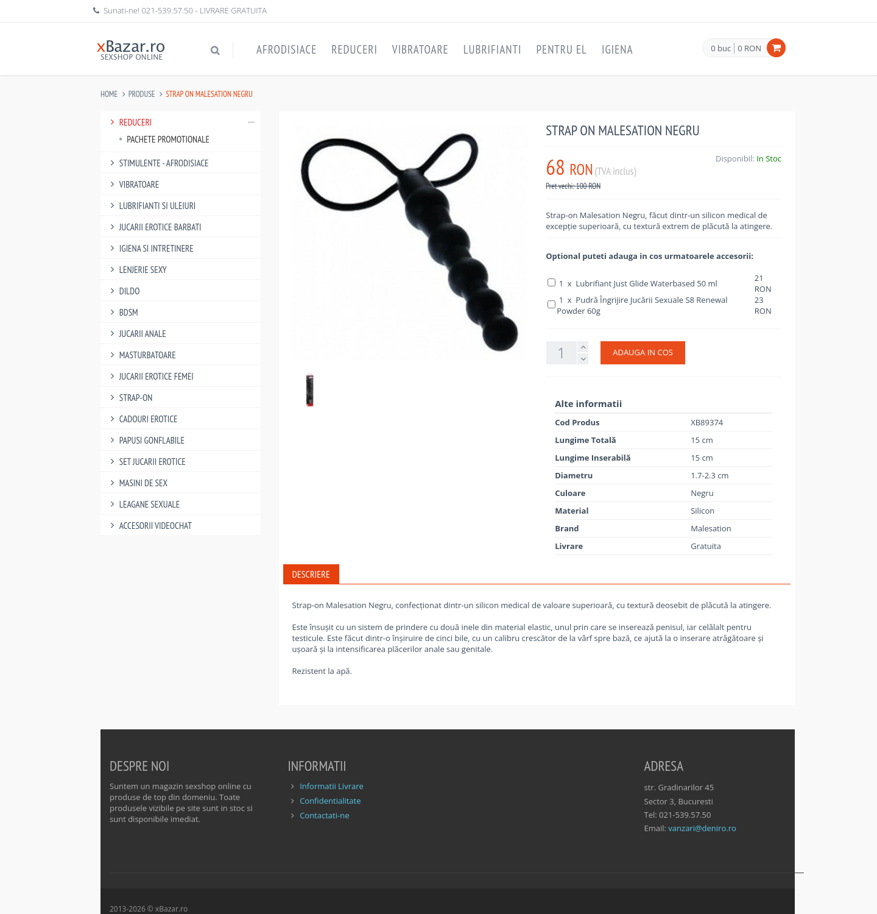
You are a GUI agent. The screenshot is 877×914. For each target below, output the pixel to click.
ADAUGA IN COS (643, 352)
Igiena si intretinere (150, 248)
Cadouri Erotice (142, 419)
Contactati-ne (324, 815)
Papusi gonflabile (146, 440)
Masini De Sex (137, 483)
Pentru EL (561, 49)
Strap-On (129, 397)
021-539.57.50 (167, 10)
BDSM (122, 312)
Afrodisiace (286, 49)
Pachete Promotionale (164, 139)
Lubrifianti (492, 49)
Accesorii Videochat (149, 525)
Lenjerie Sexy (137, 269)
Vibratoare (420, 49)
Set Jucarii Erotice (146, 461)
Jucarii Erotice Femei (150, 376)
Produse (142, 94)
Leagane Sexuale (143, 504)
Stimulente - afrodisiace (157, 163)
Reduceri (354, 49)
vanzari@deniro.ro (702, 828)
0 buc (721, 49)
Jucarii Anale (136, 333)
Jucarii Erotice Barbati (154, 227)
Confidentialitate (330, 800)
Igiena (617, 49)
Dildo (123, 291)
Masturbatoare (141, 355)
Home (109, 94)
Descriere (311, 574)
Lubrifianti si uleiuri (151, 205)
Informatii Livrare (332, 786)
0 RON (749, 48)
